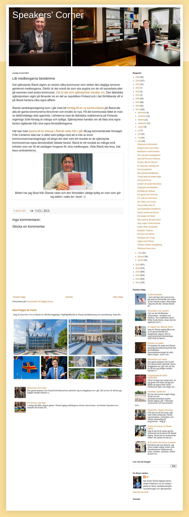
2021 (138, 95)
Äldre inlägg (118, 297)
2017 (138, 109)
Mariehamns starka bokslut (148, 151)
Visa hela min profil (140, 492)
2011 (138, 282)
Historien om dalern (156, 343)
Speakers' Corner (48, 15)
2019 (138, 102)
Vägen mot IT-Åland (145, 241)
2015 (138, 268)
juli (139, 130)
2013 (138, 275)
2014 (138, 272)
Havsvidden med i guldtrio (158, 311)
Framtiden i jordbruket (157, 392)
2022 (138, 91)
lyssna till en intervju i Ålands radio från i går (56, 131)
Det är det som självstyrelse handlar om (80, 92)
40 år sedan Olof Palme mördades (162, 442)
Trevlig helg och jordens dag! (149, 177)
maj (139, 138)
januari (141, 260)
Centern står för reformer (147, 162)
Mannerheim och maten (37, 388)
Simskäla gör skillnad (146, 191)
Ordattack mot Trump (146, 238)
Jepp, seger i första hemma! (148, 223)
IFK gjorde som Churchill (147, 195)
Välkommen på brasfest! (147, 144)
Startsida (69, 297)
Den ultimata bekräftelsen (147, 173)
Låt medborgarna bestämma (149, 209)
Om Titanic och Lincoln (146, 202)
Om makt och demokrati (147, 198)
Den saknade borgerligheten (149, 155)
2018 (138, 106)
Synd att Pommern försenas (148, 159)
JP (147, 477)
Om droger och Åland (146, 216)
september (142, 123)
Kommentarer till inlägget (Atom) (40, 301)
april (140, 141)
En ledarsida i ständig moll (148, 166)
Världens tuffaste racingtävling (149, 245)
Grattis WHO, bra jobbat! (147, 227)
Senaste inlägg (19, 297)
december (142, 112)
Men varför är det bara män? (149, 220)
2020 (138, 99)
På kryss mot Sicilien (145, 234)
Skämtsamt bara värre (146, 248)
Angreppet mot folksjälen (147, 187)
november (142, 116)
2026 (138, 77)
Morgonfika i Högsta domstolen (160, 410)
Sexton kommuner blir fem (148, 212)
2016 (138, 264)
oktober (141, 120)
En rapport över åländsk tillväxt (160, 327)
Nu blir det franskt (155, 295)
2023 (138, 88)
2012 (138, 279)
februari (141, 257)
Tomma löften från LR (146, 205)
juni (139, 134)
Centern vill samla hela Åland (149, 184)
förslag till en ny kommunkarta (85, 108)
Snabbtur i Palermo (145, 230)
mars (140, 253)
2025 (138, 81)
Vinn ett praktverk (144, 169)
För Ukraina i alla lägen (36, 403)
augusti (141, 127)
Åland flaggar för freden (24, 310)
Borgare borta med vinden (148, 148)
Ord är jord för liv (144, 180)
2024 (138, 84)
